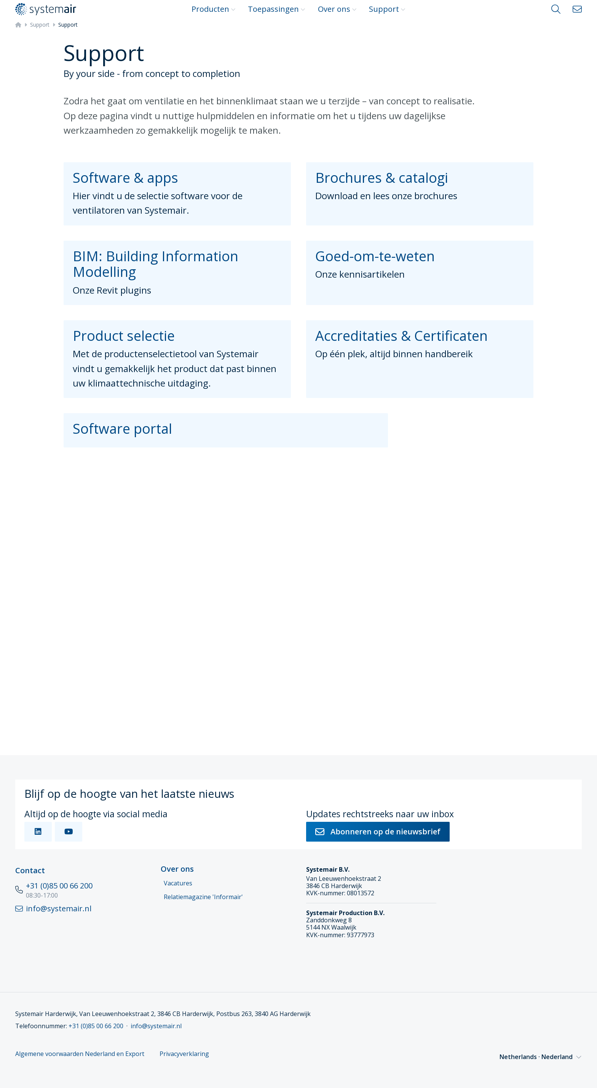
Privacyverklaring (184, 1054)
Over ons (337, 9)
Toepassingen (276, 9)
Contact (30, 870)
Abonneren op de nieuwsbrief (378, 831)
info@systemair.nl (156, 1026)
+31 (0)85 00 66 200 (59, 885)
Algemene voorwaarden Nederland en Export (79, 1054)
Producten (214, 9)
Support (387, 9)
